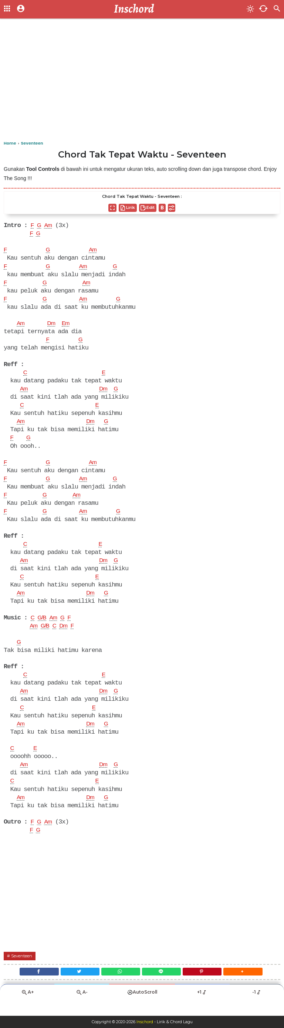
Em (68, 326)
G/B (43, 626)
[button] (249, 985)
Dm (52, 326)
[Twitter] (76, 985)
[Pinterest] (206, 985)
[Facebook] (32, 985)
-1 (257, 1007)
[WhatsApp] (119, 985)
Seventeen (22, 968)
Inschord (144, 1022)
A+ (27, 1007)
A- (81, 1007)
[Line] (162, 985)
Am (49, 226)
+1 (202, 1007)
